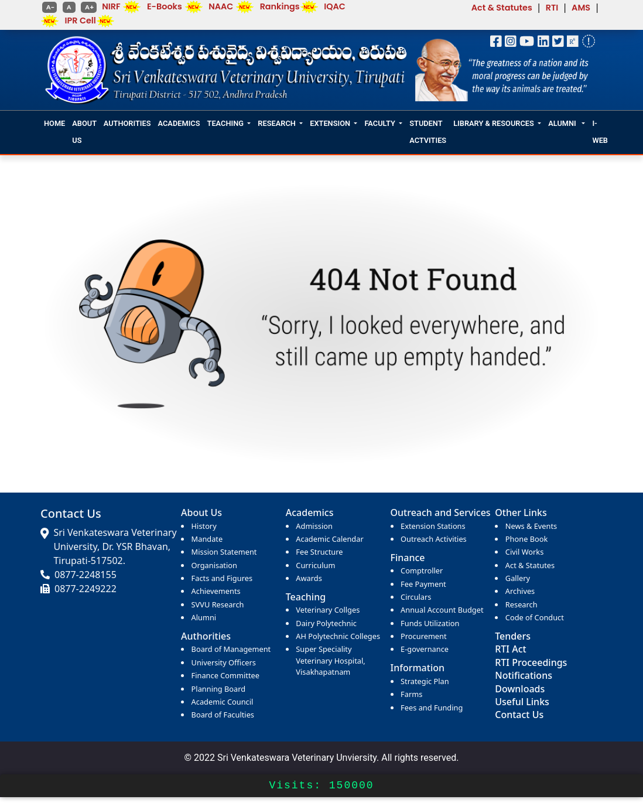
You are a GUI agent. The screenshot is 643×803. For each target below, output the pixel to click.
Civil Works (524, 551)
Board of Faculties (222, 714)
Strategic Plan (425, 681)
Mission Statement (224, 551)
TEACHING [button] (225, 123)
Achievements (216, 591)
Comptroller (422, 570)
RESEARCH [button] (276, 123)
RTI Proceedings (531, 662)
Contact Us (519, 714)
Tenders (513, 636)
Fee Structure (319, 551)
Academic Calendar (329, 539)
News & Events (531, 526)
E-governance (425, 649)
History (204, 526)
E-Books (164, 6)
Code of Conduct (534, 617)
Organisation (214, 565)
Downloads (520, 688)
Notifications (523, 675)
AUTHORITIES (127, 123)
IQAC (335, 6)
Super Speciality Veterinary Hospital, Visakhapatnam (330, 660)
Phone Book (526, 539)
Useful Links (522, 701)
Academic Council (222, 701)
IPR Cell (80, 20)
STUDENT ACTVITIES (427, 132)
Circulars (416, 597)
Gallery (517, 578)
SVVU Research (217, 604)
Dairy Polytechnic (326, 623)
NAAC (220, 6)
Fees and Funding (432, 707)
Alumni (204, 617)
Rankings (280, 6)
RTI (552, 7)
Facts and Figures (221, 578)
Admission (314, 526)
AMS (581, 7)
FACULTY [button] (379, 123)
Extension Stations (433, 526)
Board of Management (231, 649)
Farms (411, 694)
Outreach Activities (434, 539)
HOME (54, 123)
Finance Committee (225, 675)
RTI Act (510, 649)
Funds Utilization (430, 623)
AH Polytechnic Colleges (338, 636)
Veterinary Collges (328, 609)
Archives (520, 591)
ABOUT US (84, 132)
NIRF (111, 6)
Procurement (424, 636)
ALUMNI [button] (563, 123)
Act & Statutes (501, 7)
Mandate (207, 539)
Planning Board (218, 689)
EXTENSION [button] (330, 123)
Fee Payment (423, 584)
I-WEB (600, 132)
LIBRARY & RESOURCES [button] (493, 123)
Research (521, 604)
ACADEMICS (179, 123)
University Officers (223, 662)
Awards (308, 578)
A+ (88, 7)
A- (49, 7)
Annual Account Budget (442, 609)
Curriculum (315, 565)
